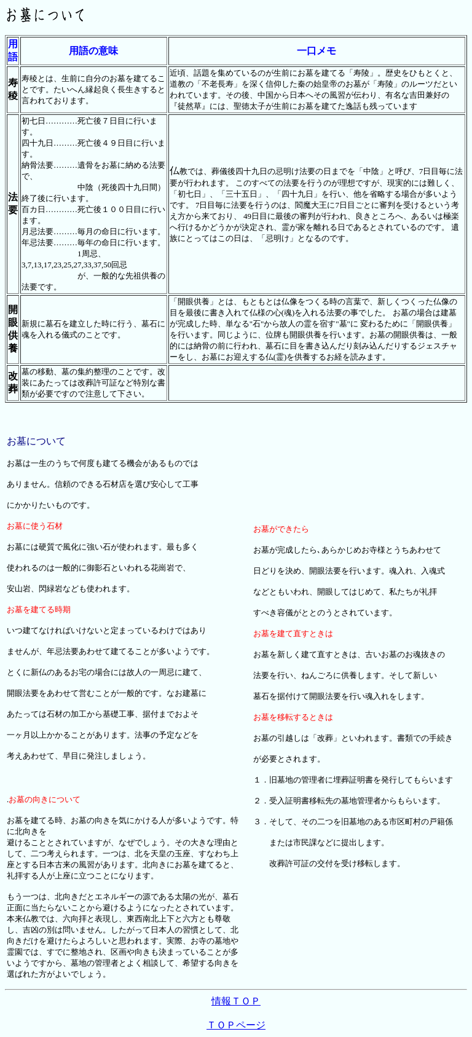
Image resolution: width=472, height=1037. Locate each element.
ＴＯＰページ (236, 1025)
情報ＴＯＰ (236, 1001)
